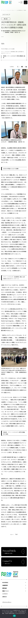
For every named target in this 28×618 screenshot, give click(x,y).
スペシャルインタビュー (11, 10)
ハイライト (5, 593)
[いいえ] (26, 613)
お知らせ (4, 596)
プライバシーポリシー (6, 602)
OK (14, 615)
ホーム (4, 10)
